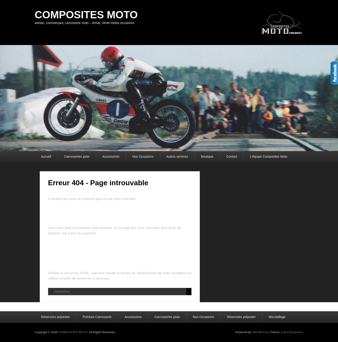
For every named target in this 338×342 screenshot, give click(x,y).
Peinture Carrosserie (97, 317)
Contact (231, 156)
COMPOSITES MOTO (86, 15)
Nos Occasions (143, 156)
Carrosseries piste (77, 156)
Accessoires (110, 156)
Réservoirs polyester (55, 317)
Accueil (46, 156)
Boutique (207, 156)
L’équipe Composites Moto (268, 156)
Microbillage (277, 317)
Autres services (177, 156)
